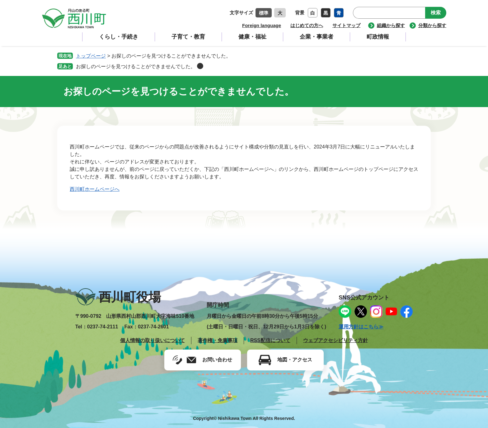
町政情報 (378, 37)
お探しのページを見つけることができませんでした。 (135, 66)
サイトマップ (346, 25)
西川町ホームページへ (95, 189)
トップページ (91, 56)
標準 (263, 13)
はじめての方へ (306, 25)
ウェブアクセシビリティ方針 (335, 340)
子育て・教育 (188, 37)
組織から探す (391, 25)
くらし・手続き (118, 37)
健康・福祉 (252, 37)
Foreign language (261, 25)
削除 (200, 66)
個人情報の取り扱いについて (152, 340)
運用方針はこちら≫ (361, 326)
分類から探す (432, 25)
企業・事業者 (316, 37)
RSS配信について (270, 340)
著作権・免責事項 (217, 340)
